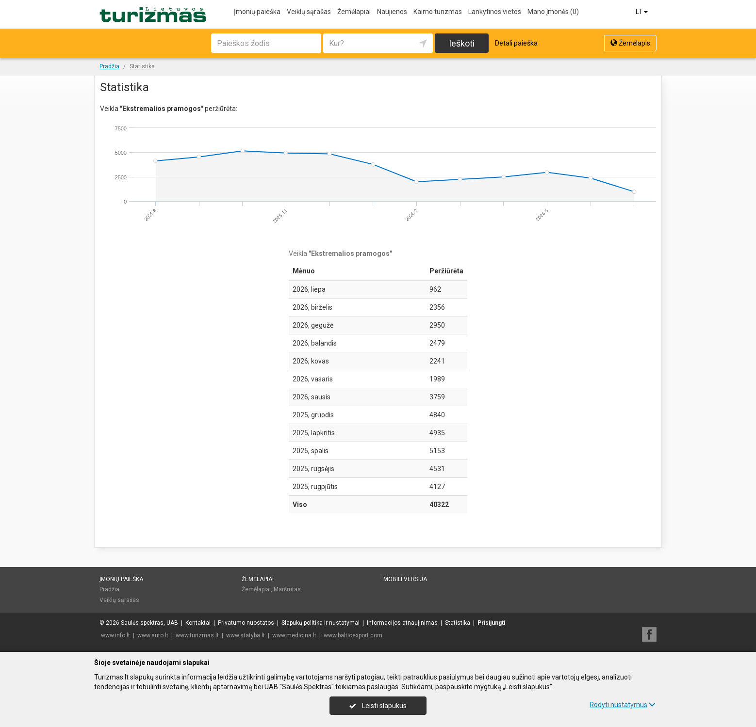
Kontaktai (198, 622)
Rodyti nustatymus (623, 705)
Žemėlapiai (354, 12)
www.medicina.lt (294, 635)
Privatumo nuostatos (246, 622)
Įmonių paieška (257, 12)
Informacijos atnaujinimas (402, 622)
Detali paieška (516, 43)
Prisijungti (491, 622)
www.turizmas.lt (197, 635)
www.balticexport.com (353, 635)
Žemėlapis (630, 43)
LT (642, 12)
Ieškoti (462, 43)
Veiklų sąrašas (309, 12)
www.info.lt (115, 635)
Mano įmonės (553, 12)
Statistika (457, 622)
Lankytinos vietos (494, 12)
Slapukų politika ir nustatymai (320, 622)
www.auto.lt (152, 635)
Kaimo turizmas (437, 12)
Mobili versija (405, 579)
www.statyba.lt (245, 635)
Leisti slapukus (378, 706)
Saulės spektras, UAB (149, 622)
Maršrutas (287, 589)
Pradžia (109, 589)
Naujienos (392, 12)
